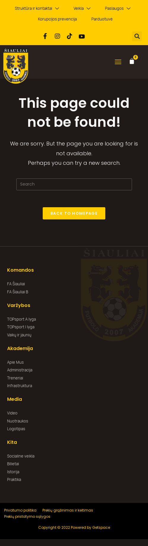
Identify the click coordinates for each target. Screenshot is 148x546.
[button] (139, 36)
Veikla (82, 8)
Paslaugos (118, 8)
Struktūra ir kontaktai (37, 8)
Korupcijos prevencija (57, 19)
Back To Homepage (74, 214)
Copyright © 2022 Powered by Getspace (74, 528)
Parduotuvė (102, 19)
